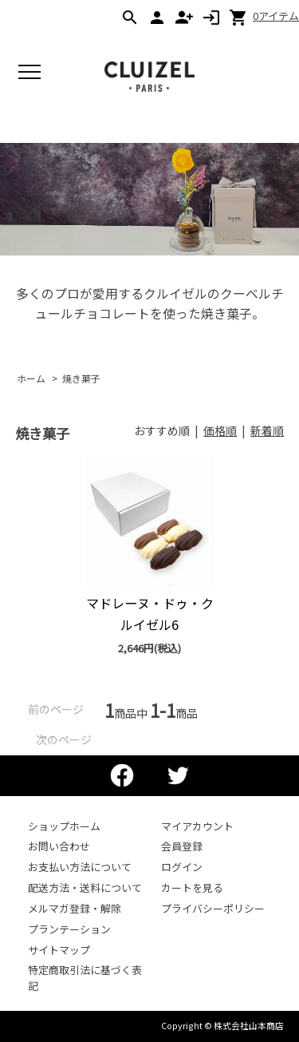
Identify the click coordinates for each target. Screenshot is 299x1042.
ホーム (31, 378)
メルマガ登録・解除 (74, 908)
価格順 (220, 430)
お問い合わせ (59, 846)
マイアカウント (197, 826)
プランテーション (69, 929)
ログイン (182, 866)
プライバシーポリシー (213, 908)
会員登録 (182, 846)
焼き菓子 (81, 378)
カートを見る (192, 887)
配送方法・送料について (85, 887)
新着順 (267, 430)
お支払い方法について (80, 866)
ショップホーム (64, 826)
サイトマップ (59, 949)
